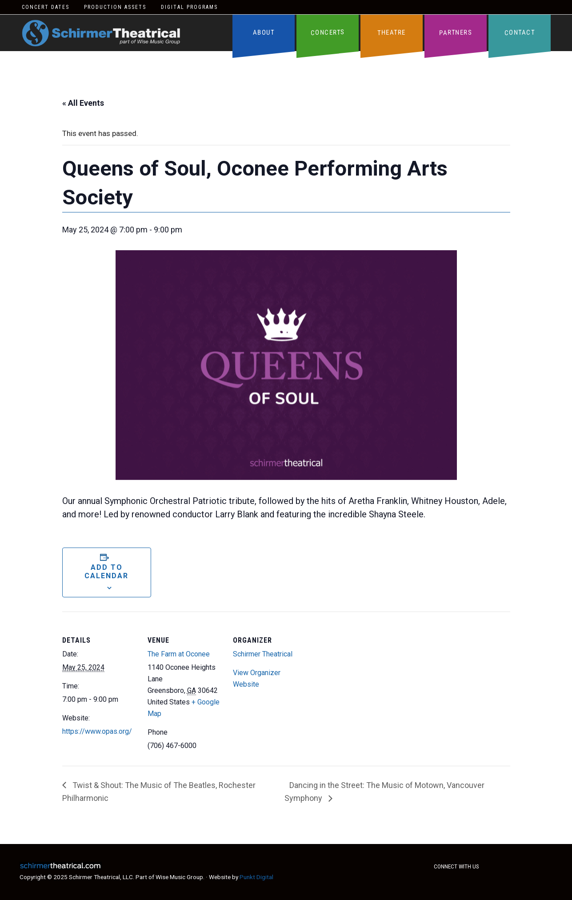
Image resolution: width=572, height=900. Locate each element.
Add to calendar (106, 571)
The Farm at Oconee (179, 654)
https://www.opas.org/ (97, 731)
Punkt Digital (256, 876)
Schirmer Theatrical (101, 33)
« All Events (83, 103)
